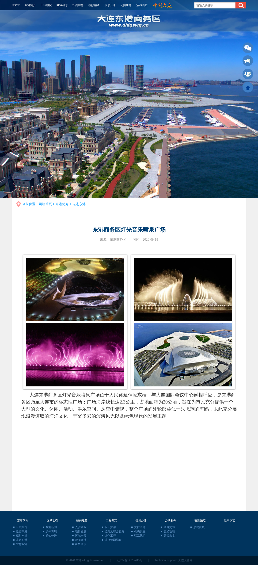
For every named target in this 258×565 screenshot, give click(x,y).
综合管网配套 (113, 540)
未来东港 (21, 540)
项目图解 (80, 531)
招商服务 (78, 5)
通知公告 (51, 535)
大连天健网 (185, 560)
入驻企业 (80, 527)
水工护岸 (110, 527)
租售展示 (80, 544)
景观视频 (199, 527)
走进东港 (79, 204)
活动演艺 (142, 5)
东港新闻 (51, 527)
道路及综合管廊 (114, 531)
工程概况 (46, 5)
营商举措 (80, 540)
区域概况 (21, 527)
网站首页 (45, 204)
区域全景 (80, 535)
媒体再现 (51, 531)
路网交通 (169, 527)
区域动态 (62, 5)
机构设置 (139, 531)
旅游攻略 (169, 531)
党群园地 (139, 527)
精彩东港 (21, 535)
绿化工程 (110, 535)
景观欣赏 (169, 535)
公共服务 (126, 5)
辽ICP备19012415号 (130, 560)
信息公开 (110, 5)
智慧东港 (21, 544)
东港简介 (30, 5)
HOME (16, 5)
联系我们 (139, 535)
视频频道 (94, 5)
